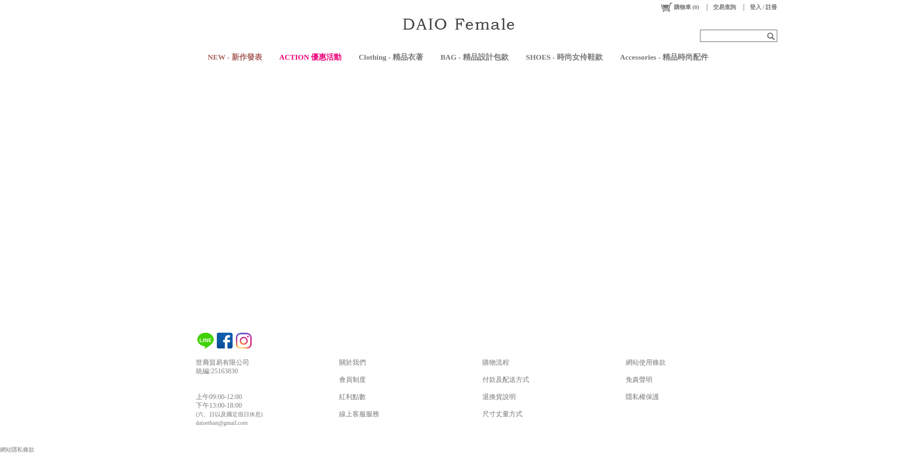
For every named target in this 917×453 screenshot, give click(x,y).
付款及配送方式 (505, 379)
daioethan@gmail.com (222, 423)
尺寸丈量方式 (502, 414)
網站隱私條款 (17, 449)
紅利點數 (352, 396)
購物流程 (495, 362)
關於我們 (352, 362)
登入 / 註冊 (763, 7)
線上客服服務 (359, 414)
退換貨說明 (499, 396)
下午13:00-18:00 (219, 405)
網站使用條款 (646, 362)
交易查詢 (724, 7)
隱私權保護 (642, 396)
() (679, 7)
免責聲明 (639, 379)
